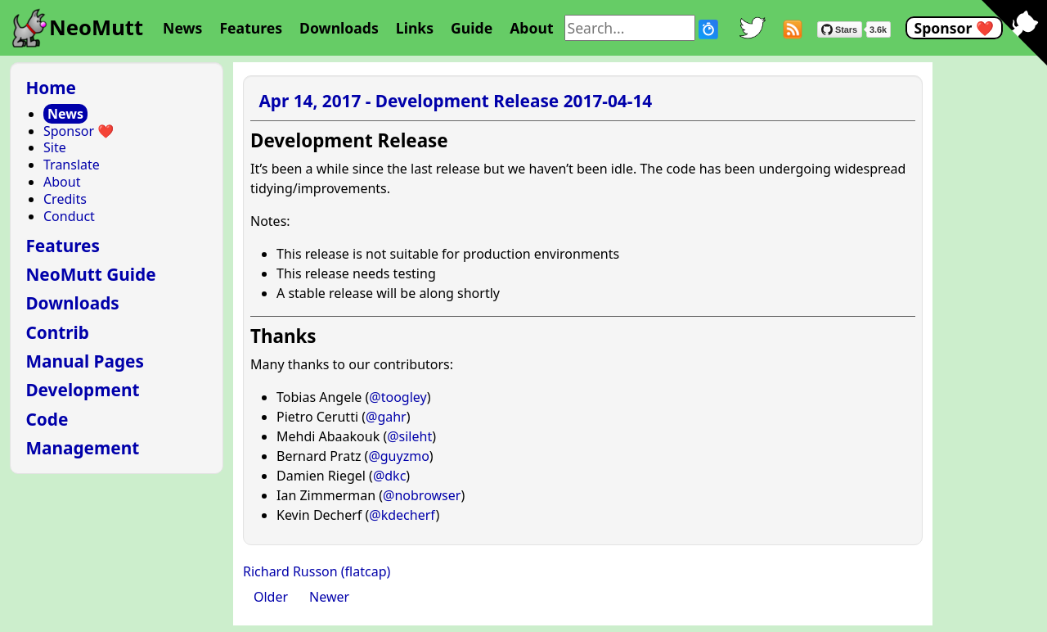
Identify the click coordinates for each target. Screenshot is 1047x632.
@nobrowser (422, 495)
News (182, 28)
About (531, 28)
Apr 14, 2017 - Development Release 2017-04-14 (455, 100)
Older (271, 597)
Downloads (339, 28)
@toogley (397, 397)
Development (82, 389)
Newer (329, 597)
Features (250, 28)
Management (82, 447)
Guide (471, 28)
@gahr (386, 417)
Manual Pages (84, 361)
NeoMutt (96, 27)
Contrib (57, 332)
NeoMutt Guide (90, 274)
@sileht (409, 436)
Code (46, 419)
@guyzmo (398, 456)
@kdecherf (402, 515)
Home (50, 87)
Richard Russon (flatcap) (316, 571)
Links (415, 28)
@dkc (389, 476)
